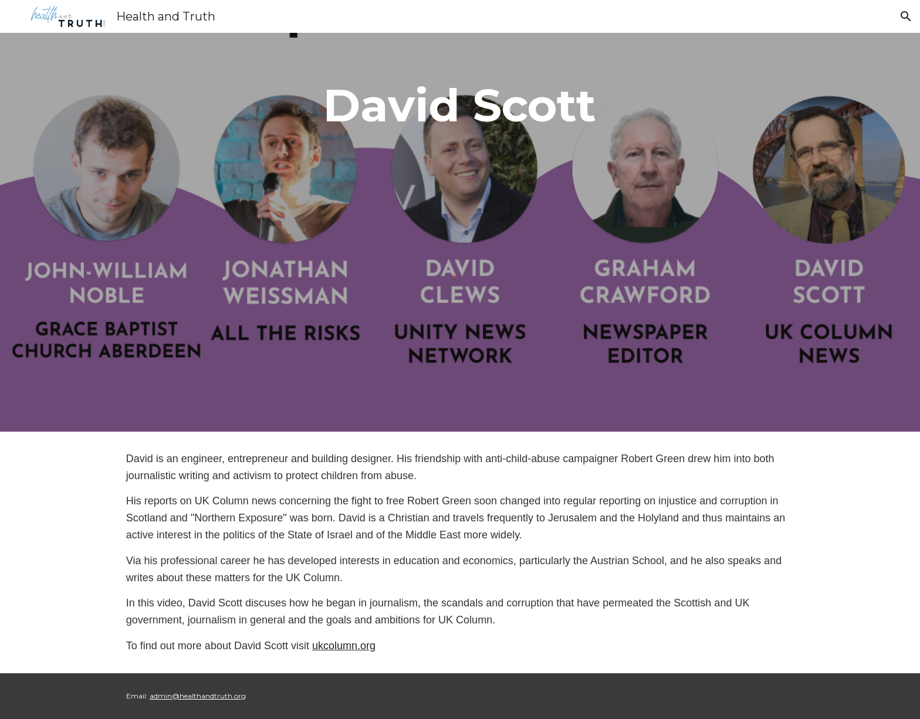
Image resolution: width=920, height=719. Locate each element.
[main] (460, 105)
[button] (906, 16)
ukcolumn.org (344, 646)
